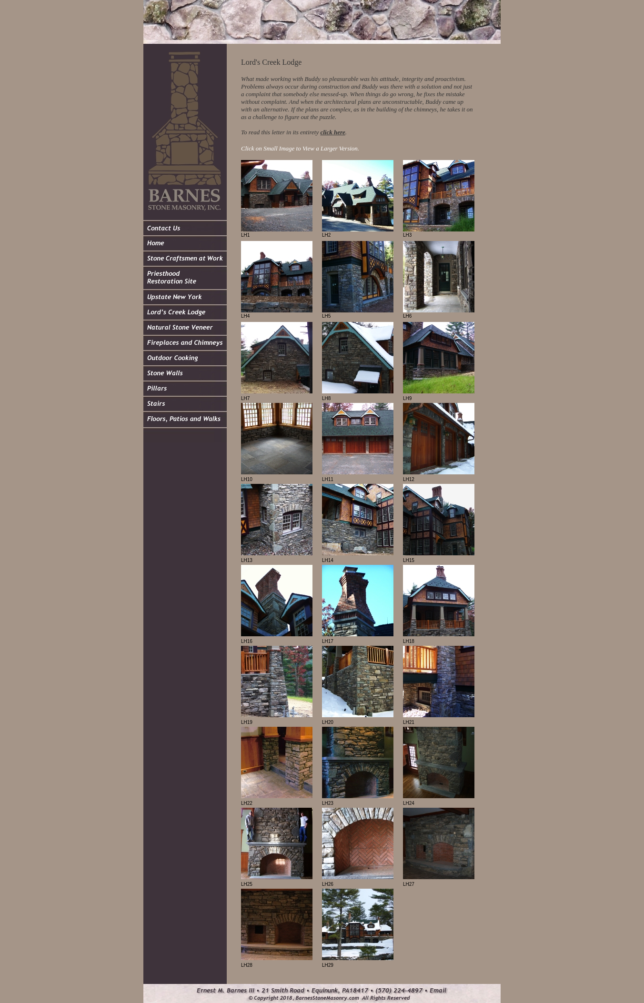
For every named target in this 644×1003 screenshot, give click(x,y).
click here (332, 132)
